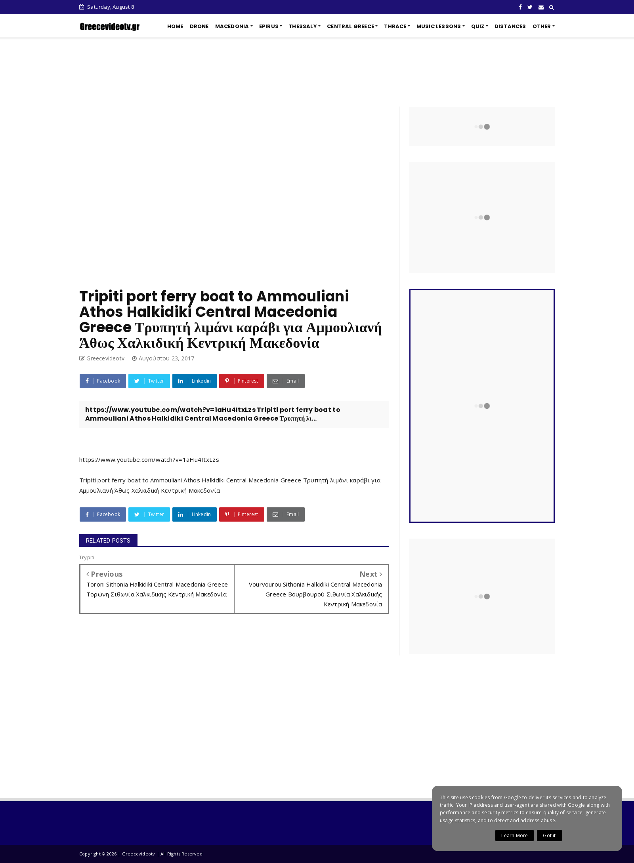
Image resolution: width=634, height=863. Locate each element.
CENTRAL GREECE (350, 26)
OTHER (542, 26)
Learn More (514, 835)
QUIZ (478, 26)
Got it (549, 835)
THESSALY (302, 26)
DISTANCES (510, 26)
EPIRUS (269, 26)
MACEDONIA (232, 26)
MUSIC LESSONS (438, 26)
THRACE (395, 26)
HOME (175, 26)
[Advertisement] (317, 72)
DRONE (199, 26)
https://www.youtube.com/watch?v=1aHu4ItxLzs (149, 459)
